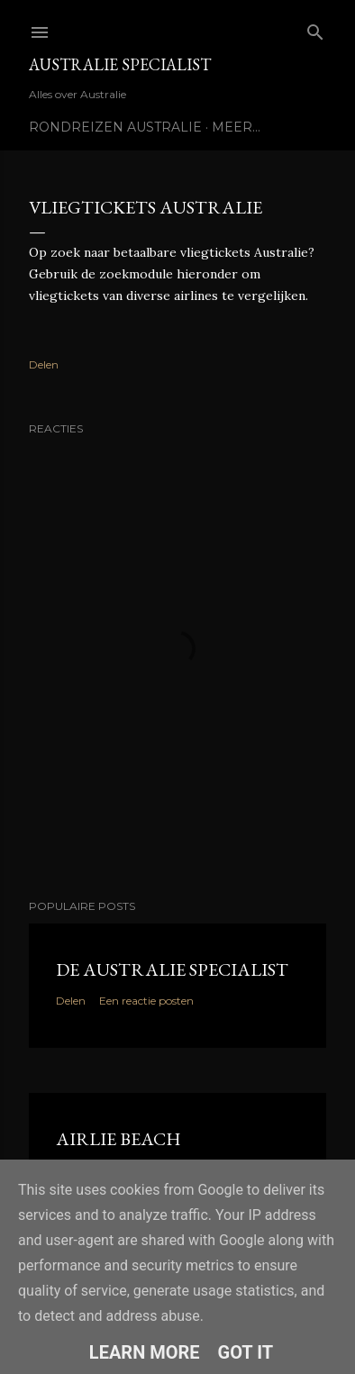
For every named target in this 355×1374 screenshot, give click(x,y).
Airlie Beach (118, 1139)
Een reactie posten (146, 1000)
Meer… (236, 127)
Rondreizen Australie (115, 127)
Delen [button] (44, 364)
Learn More (144, 1352)
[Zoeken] (315, 28)
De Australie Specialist (172, 969)
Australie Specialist (120, 64)
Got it (246, 1352)
